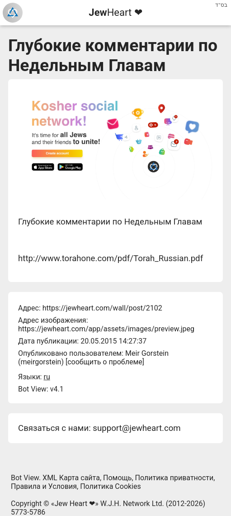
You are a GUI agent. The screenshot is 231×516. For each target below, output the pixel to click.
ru (46, 377)
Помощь (117, 477)
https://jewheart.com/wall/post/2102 (102, 308)
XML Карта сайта (71, 477)
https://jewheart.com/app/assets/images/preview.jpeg (106, 329)
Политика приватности (174, 477)
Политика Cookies (110, 486)
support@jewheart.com (136, 428)
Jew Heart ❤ (74, 503)
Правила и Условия (44, 486)
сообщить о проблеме (104, 362)
